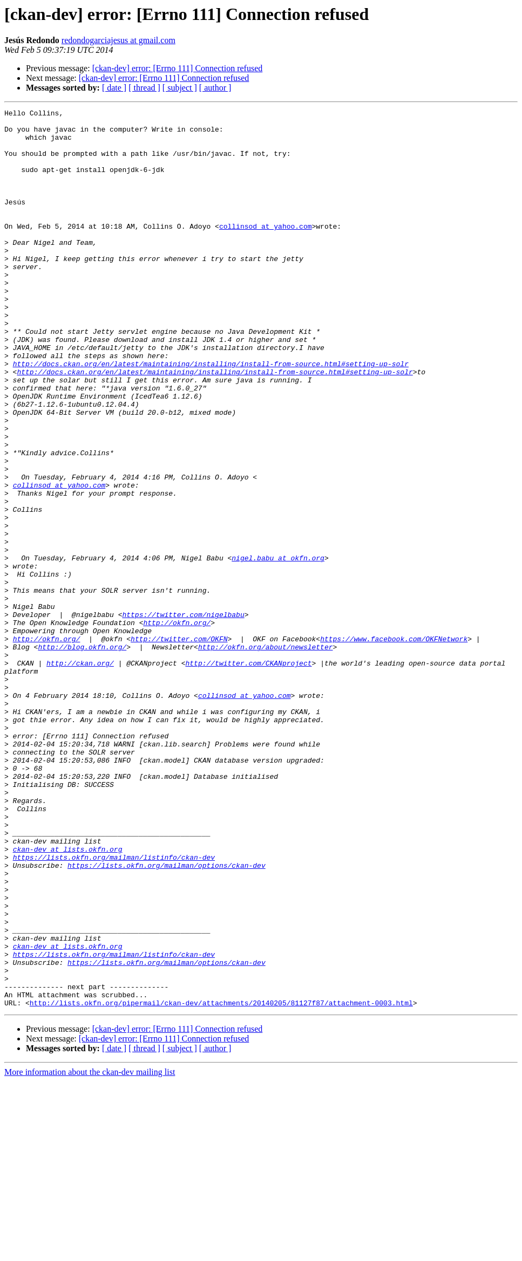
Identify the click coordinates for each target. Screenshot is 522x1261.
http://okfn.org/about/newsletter (265, 755)
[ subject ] (179, 87)
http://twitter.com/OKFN (179, 745)
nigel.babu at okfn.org (278, 648)
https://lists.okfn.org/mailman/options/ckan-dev (166, 1017)
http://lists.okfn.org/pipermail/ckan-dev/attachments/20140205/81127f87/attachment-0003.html (221, 1182)
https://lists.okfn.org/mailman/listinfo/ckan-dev (114, 1007)
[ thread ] (144, 87)
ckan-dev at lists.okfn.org (68, 998)
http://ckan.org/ (80, 774)
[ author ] (215, 87)
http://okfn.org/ (177, 726)
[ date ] (114, 87)
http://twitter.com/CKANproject (248, 774)
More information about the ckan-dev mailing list (89, 1251)
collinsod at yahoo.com (265, 250)
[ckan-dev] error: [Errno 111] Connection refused (177, 68)
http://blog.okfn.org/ (82, 755)
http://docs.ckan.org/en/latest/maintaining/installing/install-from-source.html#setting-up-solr (211, 415)
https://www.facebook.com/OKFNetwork (393, 745)
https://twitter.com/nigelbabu (183, 716)
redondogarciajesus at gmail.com (118, 40)
